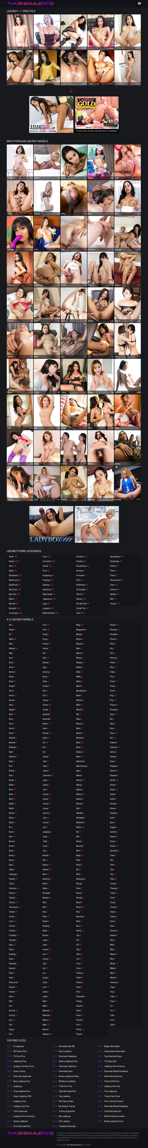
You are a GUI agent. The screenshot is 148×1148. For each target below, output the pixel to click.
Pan (79, 992)
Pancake (81, 996)
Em (11, 1006)
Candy (13, 879)
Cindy (13, 916)
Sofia (113, 794)
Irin (45, 747)
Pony (113, 686)
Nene (79, 841)
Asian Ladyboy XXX (22, 1096)
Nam (79, 756)
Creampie (15, 613)
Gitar (46, 681)
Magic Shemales (112, 1046)
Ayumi (13, 738)
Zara (113, 1025)
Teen (113, 571)
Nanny (80, 794)
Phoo (113, 644)
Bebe (12, 785)
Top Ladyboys (110, 1091)
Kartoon (48, 879)
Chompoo (15, 907)
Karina (47, 869)
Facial (47, 566)
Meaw (80, 634)
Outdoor (81, 556)
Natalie (80, 813)
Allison (13, 648)
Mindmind (81, 691)
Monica (80, 738)
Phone (114, 639)
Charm (13, 893)
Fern (46, 625)
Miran (80, 709)
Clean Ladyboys (20, 1121)
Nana (79, 775)
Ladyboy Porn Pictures (114, 1066)
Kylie (46, 930)
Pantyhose (82, 566)
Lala (45, 945)
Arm (12, 724)
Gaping (48, 585)
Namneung (82, 766)
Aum (12, 733)
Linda (46, 977)
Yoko (113, 996)
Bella (12, 803)
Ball (11, 752)
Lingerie (48, 608)
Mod (79, 719)
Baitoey (13, 747)
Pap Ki (80, 1006)
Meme (80, 653)
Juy (45, 850)
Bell (12, 799)
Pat (79, 1025)
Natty (80, 827)
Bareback (15, 575)
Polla (113, 672)
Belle (12, 808)
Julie (46, 841)
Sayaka (114, 766)
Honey (47, 733)
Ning (79, 855)
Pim (112, 653)
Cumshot (49, 561)
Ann (11, 691)
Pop (113, 695)
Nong (79, 883)
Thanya (114, 888)
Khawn (47, 898)
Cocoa (12, 926)
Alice (12, 639)
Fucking (48, 580)
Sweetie (114, 850)
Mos (79, 747)
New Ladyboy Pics (21, 1081)
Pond (114, 681)
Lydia (46, 996)
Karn (46, 874)
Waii (112, 945)
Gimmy (47, 672)
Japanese (49, 599)
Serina (114, 771)
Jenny (47, 794)
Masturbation (51, 613)
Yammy (114, 982)
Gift (46, 658)
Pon (112, 676)
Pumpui (114, 709)
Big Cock (15, 589)
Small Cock (82, 603)
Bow (12, 850)
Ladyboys (17, 1086)
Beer (12, 794)
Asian (14, 561)
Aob (11, 705)
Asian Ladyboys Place (69, 1076)
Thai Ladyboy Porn (22, 1091)
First (46, 629)
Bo (11, 827)
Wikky (113, 968)
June (46, 846)
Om (79, 959)
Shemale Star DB (67, 1046)
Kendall (47, 893)
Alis (11, 644)
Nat (78, 808)
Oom (79, 968)
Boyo (12, 860)
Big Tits (14, 594)
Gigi (45, 667)
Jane (46, 766)
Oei (78, 935)
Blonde (13, 603)
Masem (47, 1034)
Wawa (114, 954)
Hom (46, 728)
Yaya (113, 987)
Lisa (46, 987)
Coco (12, 921)
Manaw (47, 1010)
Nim (79, 850)
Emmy (13, 1015)
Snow (113, 785)
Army (13, 728)
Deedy (12, 968)
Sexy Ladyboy (65, 1051)
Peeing (81, 571)
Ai (10, 634)
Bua (11, 865)
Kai (45, 860)
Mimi (80, 681)
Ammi (12, 672)
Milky (79, 676)
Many (47, 1020)
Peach (114, 625)
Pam (79, 987)
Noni (79, 888)
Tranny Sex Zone (112, 1096)
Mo (78, 714)
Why (113, 959)
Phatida (114, 634)
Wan (113, 949)
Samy (113, 752)
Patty (80, 1029)
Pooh (113, 691)
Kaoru (47, 865)
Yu (112, 1006)
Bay (11, 775)
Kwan (46, 921)
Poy (113, 700)
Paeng (80, 973)
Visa (113, 940)
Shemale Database (68, 1056)
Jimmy (47, 813)
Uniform (115, 589)
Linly (45, 982)
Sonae (114, 803)
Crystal (13, 940)
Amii (12, 667)
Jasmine (48, 775)
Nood (79, 893)
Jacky (46, 756)
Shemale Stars (66, 1071)
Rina (113, 724)
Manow (47, 1015)
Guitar (47, 709)
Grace (47, 700)
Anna (13, 695)
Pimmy (114, 658)
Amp (12, 676)
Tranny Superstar (67, 1111)
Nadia (80, 752)
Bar (11, 766)
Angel (12, 686)
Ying (113, 992)
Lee (46, 954)
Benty (13, 813)
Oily (78, 949)
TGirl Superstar (20, 1111)
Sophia (114, 813)
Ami (11, 662)
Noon (80, 907)
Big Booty (15, 585)
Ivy (45, 752)
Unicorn (114, 930)
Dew (12, 977)
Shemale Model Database (116, 1071)
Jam (46, 761)
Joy (45, 827)
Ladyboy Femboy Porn (23, 1066)
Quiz (113, 714)
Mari (46, 1025)
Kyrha (46, 935)
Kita (45, 912)
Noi (78, 869)
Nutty (80, 930)
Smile (114, 780)
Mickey (81, 662)
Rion (113, 728)
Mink (79, 695)
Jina (46, 818)
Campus (13, 874)
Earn (12, 996)
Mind (79, 686)
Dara (12, 949)
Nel (78, 836)
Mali (45, 1006)
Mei (78, 648)
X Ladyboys (18, 1046)
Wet (113, 599)
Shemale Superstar (22, 1076)
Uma (113, 921)
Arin (12, 714)
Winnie (114, 977)
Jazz (46, 780)
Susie (113, 841)
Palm (79, 977)
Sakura (114, 742)
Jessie (46, 803)
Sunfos (114, 832)
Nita (79, 860)
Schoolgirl (82, 589)
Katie (46, 888)
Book (12, 846)
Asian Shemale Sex (113, 1076)
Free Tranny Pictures (113, 1101)
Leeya (47, 959)
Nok (78, 874)
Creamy (14, 935)
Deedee (13, 963)
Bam (12, 761)
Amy (12, 681)
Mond (80, 733)
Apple (12, 709)
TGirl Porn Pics (65, 1086)
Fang (12, 1029)
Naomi (80, 799)
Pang (79, 1001)
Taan (113, 855)
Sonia (113, 808)
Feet (46, 571)
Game (46, 648)
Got (46, 695)
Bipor (12, 822)
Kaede (46, 855)
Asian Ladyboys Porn (114, 1121)
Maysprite (81, 629)
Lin (45, 973)
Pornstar (81, 575)
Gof (45, 691)
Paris (80, 1015)
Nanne (80, 789)
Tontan (114, 907)
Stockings (116, 561)
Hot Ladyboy (64, 1121)
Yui (113, 1010)
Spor (113, 822)
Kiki (45, 902)
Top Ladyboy (65, 1096)
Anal (13, 556)
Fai (11, 1025)
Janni (46, 771)
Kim (45, 907)
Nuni (79, 921)
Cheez (13, 898)
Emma (13, 1010)
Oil (78, 945)
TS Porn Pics (19, 1056)
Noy (78, 912)
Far (11, 1034)
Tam (113, 865)
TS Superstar (110, 1061)
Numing (80, 916)
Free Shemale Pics (22, 1126)
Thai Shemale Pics (74, 1145)
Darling (13, 954)
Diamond (14, 982)
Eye (12, 1020)
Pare (79, 1010)
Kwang (47, 926)
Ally (11, 653)
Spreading (116, 556)
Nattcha (80, 822)
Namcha (81, 761)
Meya (79, 658)
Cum (47, 556)
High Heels (49, 594)
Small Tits (83, 608)
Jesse (46, 799)
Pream (114, 705)
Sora (113, 818)
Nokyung (81, 879)
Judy (46, 836)
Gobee (46, 686)
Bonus (12, 841)
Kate (46, 883)
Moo (79, 742)
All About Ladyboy (67, 1081)
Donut (13, 987)
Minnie (80, 700)
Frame (47, 644)
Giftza (46, 662)
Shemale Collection (68, 1066)
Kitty (46, 916)
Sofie (113, 799)
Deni (12, 973)
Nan (79, 771)
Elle (11, 1001)
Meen (79, 639)
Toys (114, 585)
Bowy (12, 855)
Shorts (80, 594)
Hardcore (48, 589)
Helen (47, 724)
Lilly (45, 963)
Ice (45, 742)
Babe (13, 571)
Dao (12, 945)
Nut (79, 926)
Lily (45, 968)
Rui (113, 738)
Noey (79, 865)
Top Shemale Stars (113, 1056)
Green (47, 705)
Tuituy (113, 916)
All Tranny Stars (66, 1101)
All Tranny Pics (20, 1051)
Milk (79, 672)
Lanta (47, 949)
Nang (79, 785)
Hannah (47, 719)
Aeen (12, 629)
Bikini (13, 599)
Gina (45, 676)
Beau (12, 780)
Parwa (80, 1020)
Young (115, 603)
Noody (80, 898)
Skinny (81, 599)
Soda (114, 789)
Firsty (46, 634)
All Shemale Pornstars (114, 1116)
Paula (79, 1034)
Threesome (117, 580)
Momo (80, 724)
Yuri (112, 1020)
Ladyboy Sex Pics (21, 1106)
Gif (45, 653)
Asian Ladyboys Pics (68, 1061)
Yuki (113, 1015)
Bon (12, 836)
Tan (112, 869)
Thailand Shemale (67, 1126)
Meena (80, 644)
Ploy (113, 667)
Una (112, 926)
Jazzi (46, 785)
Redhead (81, 585)
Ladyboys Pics (19, 1061)
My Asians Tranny (67, 1106)
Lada (46, 940)
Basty (12, 771)
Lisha (46, 992)
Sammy (115, 747)
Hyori (46, 738)
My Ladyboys (65, 1116)
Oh (78, 940)
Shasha (114, 775)
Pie (112, 648)
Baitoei (13, 742)
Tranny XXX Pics (111, 1081)
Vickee (114, 935)
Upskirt (114, 594)
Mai (45, 1001)
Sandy (113, 756)
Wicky (114, 963)
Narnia (80, 803)
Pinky (114, 662)
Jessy (46, 808)
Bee (12, 789)
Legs (46, 603)
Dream (13, 992)
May (79, 625)
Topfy (113, 912)
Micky (79, 667)
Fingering (48, 575)
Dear (12, 959)
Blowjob (14, 608)
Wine (113, 973)
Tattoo (114, 566)
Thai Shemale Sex (112, 1111)
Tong (113, 902)
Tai (112, 860)
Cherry (13, 902)
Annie (12, 700)
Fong (46, 639)
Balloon (13, 756)
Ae (11, 625)
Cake (12, 869)
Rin (112, 719)
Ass (12, 566)
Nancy (80, 780)
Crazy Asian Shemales (114, 1051)
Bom (12, 832)
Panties (81, 561)
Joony (46, 822)
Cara (12, 883)
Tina (113, 898)
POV (79, 580)
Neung (80, 846)
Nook (79, 902)
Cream (13, 930)
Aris (11, 719)
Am (11, 658)
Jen (45, 789)
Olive (79, 954)
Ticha (114, 893)
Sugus (113, 827)
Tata (113, 879)
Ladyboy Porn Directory (24, 1116)
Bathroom (15, 580)
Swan (114, 846)
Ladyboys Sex (19, 1101)
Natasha (81, 818)
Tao (113, 874)
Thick (114, 575)
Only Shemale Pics (67, 1091)
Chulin (13, 912)
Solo (80, 613)
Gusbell (47, 714)
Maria (46, 1029)
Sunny (114, 836)
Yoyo (113, 1001)
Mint (79, 705)
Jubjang (47, 832)
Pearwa (115, 629)
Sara (113, 761)
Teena (113, 883)
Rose (113, 733)
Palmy (80, 982)
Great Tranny (19, 1071)
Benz (13, 818)
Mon (79, 728)
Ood (79, 963)
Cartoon (14, 888)
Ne (79, 832)
